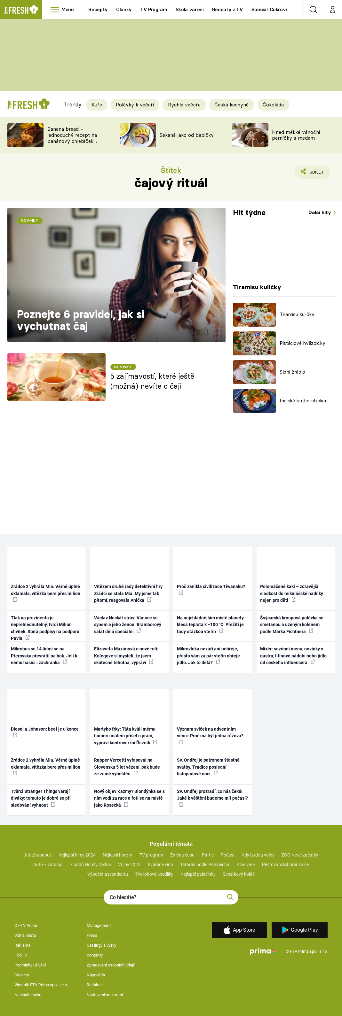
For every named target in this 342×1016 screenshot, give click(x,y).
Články (124, 9)
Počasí (227, 854)
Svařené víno (160, 864)
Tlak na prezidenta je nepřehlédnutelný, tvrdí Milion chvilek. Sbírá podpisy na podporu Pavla (45, 628)
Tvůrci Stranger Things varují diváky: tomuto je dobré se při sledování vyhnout (41, 798)
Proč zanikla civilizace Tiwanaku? (211, 589)
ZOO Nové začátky (300, 854)
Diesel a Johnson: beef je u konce (45, 731)
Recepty (98, 9)
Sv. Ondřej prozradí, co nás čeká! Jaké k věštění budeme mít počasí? (212, 798)
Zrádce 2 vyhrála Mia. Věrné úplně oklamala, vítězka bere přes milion (45, 593)
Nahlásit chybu (27, 994)
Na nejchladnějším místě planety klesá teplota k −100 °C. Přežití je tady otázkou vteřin (210, 624)
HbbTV (20, 955)
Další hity (320, 212)
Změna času (182, 854)
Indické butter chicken (304, 401)
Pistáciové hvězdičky (302, 343)
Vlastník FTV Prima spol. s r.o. (41, 984)
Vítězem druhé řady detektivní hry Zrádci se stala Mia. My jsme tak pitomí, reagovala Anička (128, 593)
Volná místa (25, 935)
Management (99, 925)
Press (92, 935)
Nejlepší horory (117, 854)
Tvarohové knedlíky (154, 874)
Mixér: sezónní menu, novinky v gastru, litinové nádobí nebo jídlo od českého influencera (293, 655)
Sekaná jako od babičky (187, 135)
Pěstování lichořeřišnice (285, 864)
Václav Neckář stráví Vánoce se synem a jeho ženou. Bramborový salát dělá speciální (127, 624)
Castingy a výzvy (101, 945)
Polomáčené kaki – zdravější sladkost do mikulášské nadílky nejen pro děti (291, 593)
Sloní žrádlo (292, 372)
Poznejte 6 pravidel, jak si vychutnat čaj (80, 320)
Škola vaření (190, 9)
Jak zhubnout (37, 854)
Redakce (95, 984)
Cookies (21, 975)
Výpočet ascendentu (107, 874)
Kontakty (95, 955)
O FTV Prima (25, 925)
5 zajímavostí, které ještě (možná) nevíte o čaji (152, 381)
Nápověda (96, 975)
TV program (151, 854)
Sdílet (313, 173)
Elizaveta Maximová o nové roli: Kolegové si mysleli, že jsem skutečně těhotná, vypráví (126, 655)
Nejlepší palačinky (198, 874)
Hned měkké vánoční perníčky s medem (296, 135)
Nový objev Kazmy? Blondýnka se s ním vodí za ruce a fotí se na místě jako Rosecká (129, 798)
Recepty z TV (227, 9)
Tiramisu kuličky (297, 314)
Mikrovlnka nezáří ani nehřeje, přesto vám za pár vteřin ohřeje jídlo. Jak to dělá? (208, 655)
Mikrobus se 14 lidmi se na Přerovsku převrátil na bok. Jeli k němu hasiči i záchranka (44, 655)
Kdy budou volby (258, 854)
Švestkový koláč (239, 874)
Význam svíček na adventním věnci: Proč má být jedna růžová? (210, 735)
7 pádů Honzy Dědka (90, 864)
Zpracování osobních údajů (111, 965)
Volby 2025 (129, 864)
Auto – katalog (48, 864)
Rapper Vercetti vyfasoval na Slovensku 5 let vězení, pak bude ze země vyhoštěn (127, 766)
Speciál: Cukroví (269, 9)
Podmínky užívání (30, 965)
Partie (208, 854)
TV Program (153, 9)
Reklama (22, 945)
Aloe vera (246, 864)
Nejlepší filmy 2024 (77, 854)
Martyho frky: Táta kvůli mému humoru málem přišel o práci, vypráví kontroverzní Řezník (125, 735)
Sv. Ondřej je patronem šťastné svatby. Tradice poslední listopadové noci (208, 766)
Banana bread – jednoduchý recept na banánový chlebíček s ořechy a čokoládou (72, 138)
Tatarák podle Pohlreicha (204, 864)
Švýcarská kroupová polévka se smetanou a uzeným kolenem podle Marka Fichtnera (291, 624)
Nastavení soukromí (105, 994)
